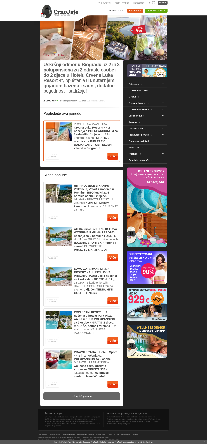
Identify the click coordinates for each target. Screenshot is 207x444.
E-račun (134, 97)
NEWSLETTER (138, 3)
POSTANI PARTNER (122, 3)
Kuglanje (134, 122)
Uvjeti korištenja (55, 434)
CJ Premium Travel (140, 90)
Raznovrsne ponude (140, 135)
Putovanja (136, 84)
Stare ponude (125, 434)
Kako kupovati (42, 434)
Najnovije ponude (156, 11)
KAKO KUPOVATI (104, 3)
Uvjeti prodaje (100, 434)
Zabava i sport (138, 128)
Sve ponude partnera (96, 101)
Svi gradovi (118, 11)
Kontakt (135, 434)
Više (112, 156)
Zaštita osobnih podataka (85, 434)
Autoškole (135, 147)
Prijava (162, 3)
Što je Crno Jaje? (53, 413)
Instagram (153, 2)
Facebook (149, 2)
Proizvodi (135, 154)
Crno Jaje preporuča (140, 160)
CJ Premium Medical (141, 109)
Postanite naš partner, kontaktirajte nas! (127, 413)
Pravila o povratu (113, 434)
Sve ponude (135, 11)
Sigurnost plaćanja (69, 434)
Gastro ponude (137, 116)
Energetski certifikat (140, 141)
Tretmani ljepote (139, 103)
